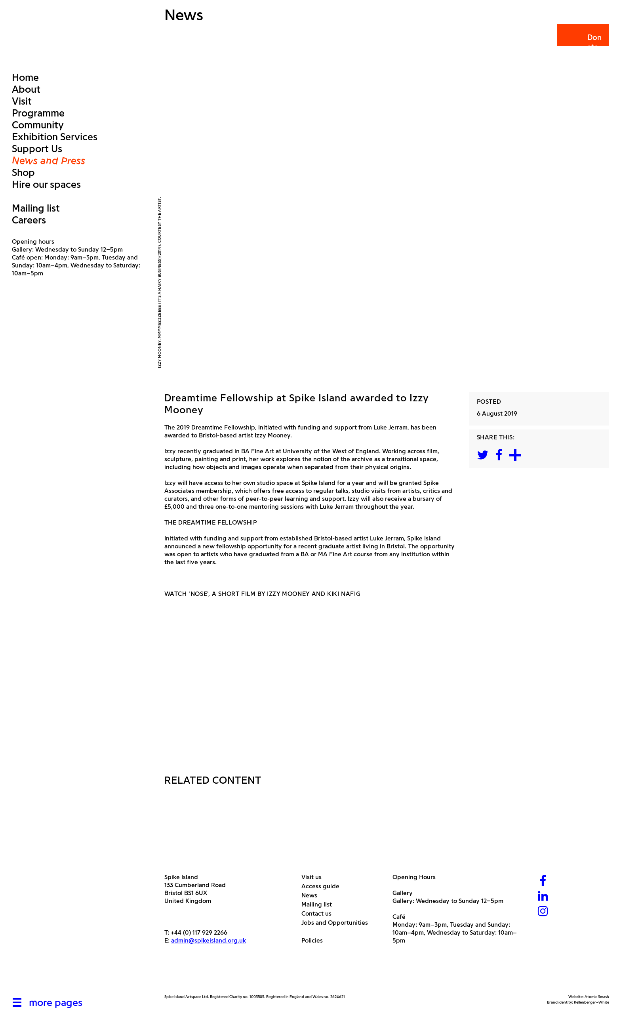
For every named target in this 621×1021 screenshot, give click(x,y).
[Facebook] (543, 881)
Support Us (37, 149)
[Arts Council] (184, 975)
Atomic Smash (597, 996)
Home (25, 77)
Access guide (323, 886)
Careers (29, 220)
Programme (38, 113)
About (26, 89)
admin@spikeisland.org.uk (208, 940)
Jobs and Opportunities (337, 922)
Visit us (314, 877)
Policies (315, 940)
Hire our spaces (46, 184)
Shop (23, 172)
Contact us (319, 913)
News (312, 895)
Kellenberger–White (591, 1002)
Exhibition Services (54, 137)
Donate (582, 42)
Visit (22, 101)
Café (399, 916)
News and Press (48, 160)
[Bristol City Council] (243, 975)
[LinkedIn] (543, 896)
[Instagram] (543, 911)
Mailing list (36, 208)
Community (38, 125)
